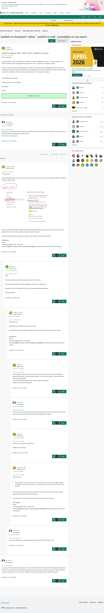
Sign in (89, 16)
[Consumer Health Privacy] (21, 607)
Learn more (5, 8)
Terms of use (92, 602)
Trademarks (100, 602)
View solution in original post (9, 135)
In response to (7, 125)
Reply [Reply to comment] (63, 144)
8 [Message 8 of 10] (17, 516)
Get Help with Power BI (31, 31)
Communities (48, 12)
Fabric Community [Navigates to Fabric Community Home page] (17, 13)
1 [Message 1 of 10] (6, 102)
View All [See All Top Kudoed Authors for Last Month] (74, 145)
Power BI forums (6, 31)
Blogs (55, 12)
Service (45, 31)
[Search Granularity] (56, 20)
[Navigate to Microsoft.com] (4, 13)
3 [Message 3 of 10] (6, 251)
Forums (27, 12)
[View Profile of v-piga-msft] (9, 166)
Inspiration (34, 12)
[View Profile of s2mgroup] (8, 47)
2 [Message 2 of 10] (6, 577)
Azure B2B (23, 414)
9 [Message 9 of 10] (6, 141)
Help (95, 16)
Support (68, 12)
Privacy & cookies (83, 602)
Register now (54, 25)
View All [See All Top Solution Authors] (74, 111)
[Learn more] (77, 75)
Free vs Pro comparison (48, 498)
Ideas (40, 12)
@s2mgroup (6, 131)
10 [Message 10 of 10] (17, 452)
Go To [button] (100, 16)
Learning (61, 12)
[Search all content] (82, 20)
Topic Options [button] (61, 41)
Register (83, 16)
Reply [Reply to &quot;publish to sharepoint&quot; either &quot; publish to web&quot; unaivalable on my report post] (63, 106)
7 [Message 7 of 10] (17, 387)
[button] (51, 40)
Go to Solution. (36, 96)
